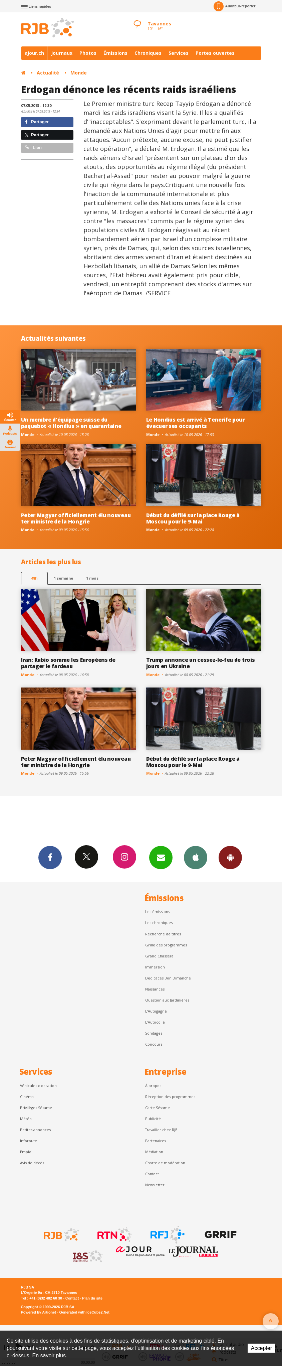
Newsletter (155, 1185)
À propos (153, 1085)
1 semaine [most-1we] (63, 578)
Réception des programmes (170, 1096)
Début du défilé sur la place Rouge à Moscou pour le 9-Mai (193, 518)
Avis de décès (32, 1163)
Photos (87, 53)
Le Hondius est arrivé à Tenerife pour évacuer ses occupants (195, 423)
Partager (37, 121)
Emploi (26, 1152)
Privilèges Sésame (36, 1107)
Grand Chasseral (160, 956)
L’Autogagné (156, 1011)
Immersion (155, 967)
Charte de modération (165, 1163)
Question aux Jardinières (167, 1000)
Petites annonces (35, 1129)
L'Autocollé (155, 1022)
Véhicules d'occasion (38, 1085)
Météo (26, 1118)
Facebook (50, 857)
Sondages (153, 1033)
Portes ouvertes (215, 53)
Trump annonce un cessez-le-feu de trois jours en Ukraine (200, 663)
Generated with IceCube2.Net (84, 1312)
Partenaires (155, 1141)
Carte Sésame (157, 1107)
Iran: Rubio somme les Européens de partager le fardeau (68, 663)
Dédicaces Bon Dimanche (168, 978)
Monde (78, 72)
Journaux (61, 53)
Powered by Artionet (38, 1312)
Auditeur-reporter (234, 6)
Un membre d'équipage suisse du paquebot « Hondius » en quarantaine (71, 423)
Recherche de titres (163, 934)
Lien (33, 147)
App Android (230, 857)
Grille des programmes (166, 945)
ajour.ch (34, 53)
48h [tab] (34, 578)
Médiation (154, 1152)
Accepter (261, 1348)
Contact (152, 1174)
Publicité (153, 1118)
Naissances (155, 989)
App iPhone (195, 857)
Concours (153, 1044)
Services (179, 53)
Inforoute (28, 1141)
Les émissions (157, 911)
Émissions (115, 53)
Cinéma (27, 1096)
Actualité (48, 72)
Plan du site (92, 1298)
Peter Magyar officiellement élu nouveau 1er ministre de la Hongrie (76, 518)
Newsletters (161, 857)
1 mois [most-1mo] (92, 578)
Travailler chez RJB (161, 1129)
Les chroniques (159, 922)
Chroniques (148, 53)
